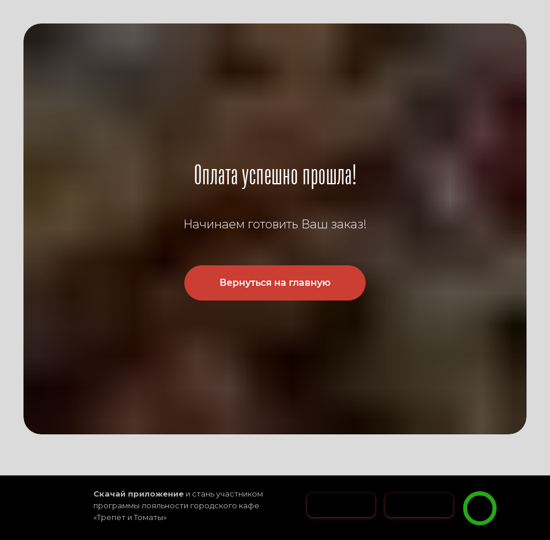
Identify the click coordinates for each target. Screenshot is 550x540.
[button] (519, 486)
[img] (480, 508)
